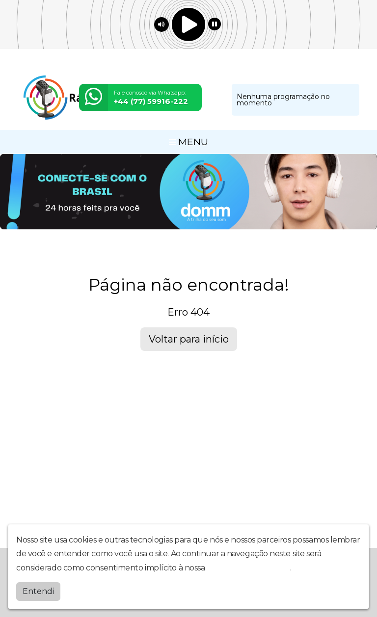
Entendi (38, 591)
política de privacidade (248, 567)
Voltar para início (189, 339)
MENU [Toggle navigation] (188, 142)
